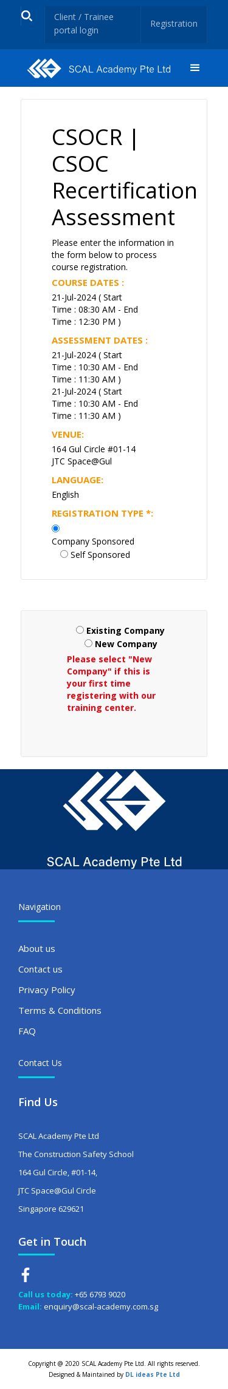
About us (36, 948)
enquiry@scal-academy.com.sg (101, 1306)
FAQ (27, 1031)
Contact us (40, 969)
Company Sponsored (93, 541)
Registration (174, 23)
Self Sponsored (100, 554)
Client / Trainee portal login (84, 23)
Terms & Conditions (60, 1010)
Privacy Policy (46, 989)
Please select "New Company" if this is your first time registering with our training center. (111, 683)
